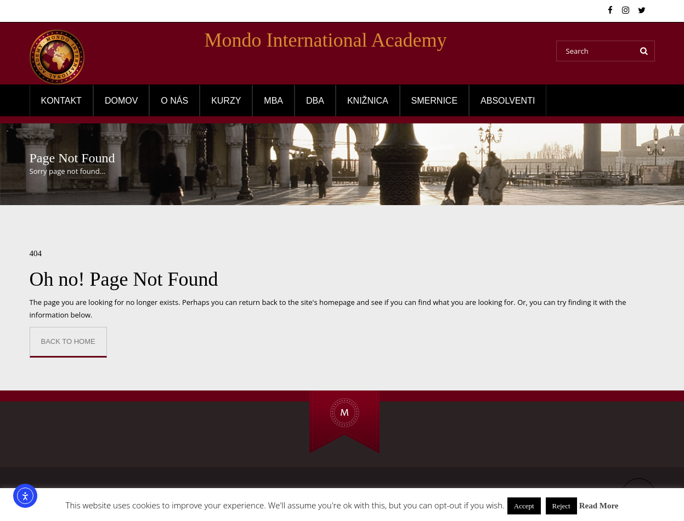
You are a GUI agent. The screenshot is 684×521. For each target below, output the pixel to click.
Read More (599, 505)
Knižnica (367, 100)
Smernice (434, 100)
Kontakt (61, 100)
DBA (315, 100)
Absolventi (508, 100)
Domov (121, 100)
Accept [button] (524, 506)
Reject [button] (561, 506)
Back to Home (68, 341)
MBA (273, 100)
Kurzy (226, 100)
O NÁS (174, 100)
